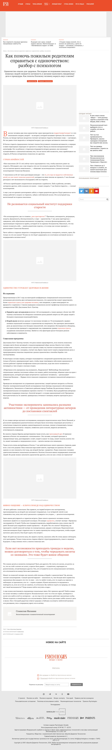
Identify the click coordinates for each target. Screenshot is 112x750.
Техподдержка (55, 705)
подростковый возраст (62, 133)
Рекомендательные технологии (70, 701)
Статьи (27, 4)
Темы (46, 4)
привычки (51, 521)
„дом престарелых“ (38, 216)
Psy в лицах (80, 4)
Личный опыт (57, 4)
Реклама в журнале (46, 698)
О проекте (21, 698)
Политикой (44, 678)
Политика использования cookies (48, 701)
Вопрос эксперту (59, 698)
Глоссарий (90, 4)
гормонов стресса (64, 328)
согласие (45, 675)
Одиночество (32, 81)
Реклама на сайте (32, 698)
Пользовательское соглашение (25, 701)
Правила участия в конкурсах (84, 698)
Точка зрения (37, 4)
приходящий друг (56, 434)
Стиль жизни (68, 4)
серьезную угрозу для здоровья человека (23, 302)
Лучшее (20, 4)
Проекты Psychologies (90, 701)
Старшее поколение (45, 81)
